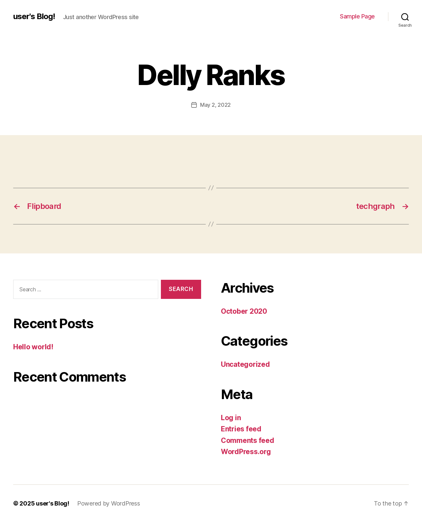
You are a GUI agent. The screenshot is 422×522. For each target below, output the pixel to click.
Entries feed (241, 429)
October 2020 (244, 311)
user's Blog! (34, 16)
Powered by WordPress (108, 503)
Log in (231, 418)
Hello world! (33, 347)
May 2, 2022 (215, 105)
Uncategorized (245, 364)
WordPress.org (246, 452)
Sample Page (357, 16)
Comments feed (247, 440)
